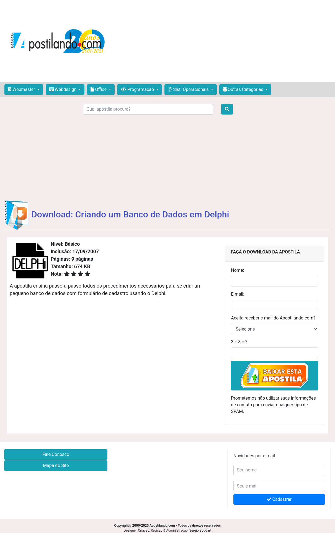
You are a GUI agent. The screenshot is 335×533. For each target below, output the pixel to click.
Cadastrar (279, 499)
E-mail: (237, 294)
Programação (138, 89)
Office (99, 89)
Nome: (237, 270)
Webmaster (22, 89)
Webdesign (63, 89)
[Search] (148, 109)
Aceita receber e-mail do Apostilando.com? (273, 318)
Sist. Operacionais (189, 89)
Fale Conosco (55, 454)
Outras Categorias (243, 89)
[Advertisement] (221, 41)
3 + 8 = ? (239, 341)
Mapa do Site (56, 465)
